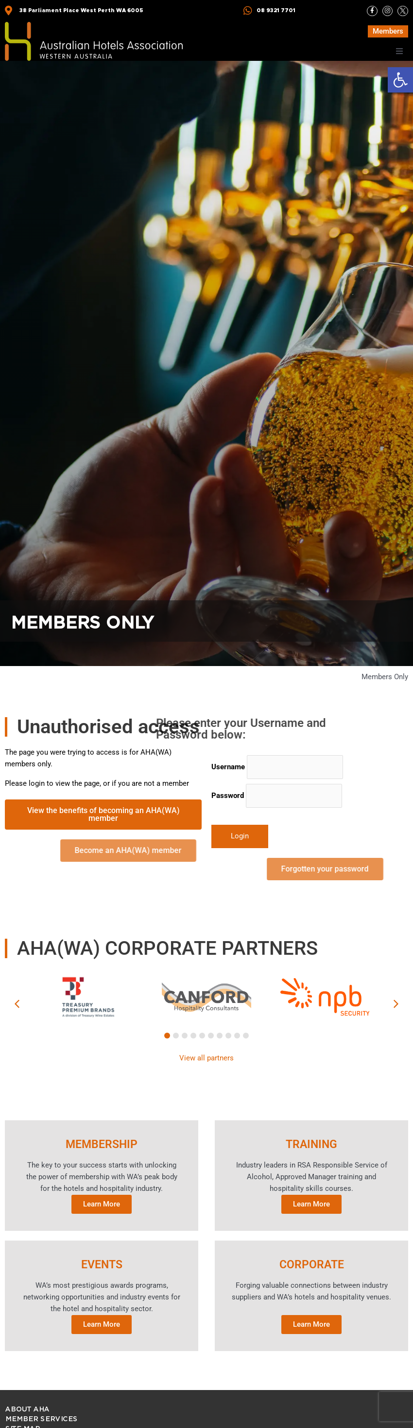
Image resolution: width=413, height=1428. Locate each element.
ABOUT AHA (27, 1405)
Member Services (41, 1414)
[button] (400, 80)
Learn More (101, 1201)
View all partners (206, 1058)
